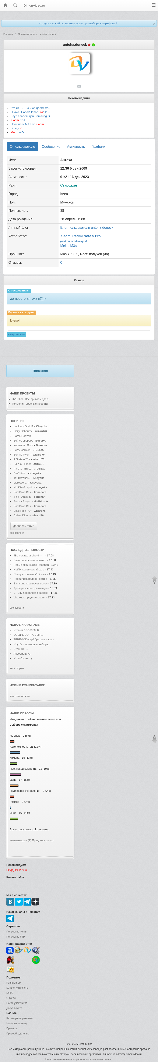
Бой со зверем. (23, 440)
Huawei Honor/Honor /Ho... (30, 112)
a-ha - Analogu (23, 496)
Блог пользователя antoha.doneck (86, 227)
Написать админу (16, 1023)
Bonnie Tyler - (22, 454)
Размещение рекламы (19, 1018)
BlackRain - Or (23, 510)
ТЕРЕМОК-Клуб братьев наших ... (35, 639)
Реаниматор (13, 982)
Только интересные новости (30, 403)
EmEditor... (20, 473)
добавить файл (23, 526)
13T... (19, 120)
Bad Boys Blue (23, 492)
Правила (11, 1028)
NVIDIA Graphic (23, 487)
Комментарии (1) (20, 840)
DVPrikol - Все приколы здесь (30, 399)
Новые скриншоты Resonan (31, 564)
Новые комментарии (27, 685)
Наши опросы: (22, 713)
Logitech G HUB (24, 426)
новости (36, 550)
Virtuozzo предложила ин (29, 597)
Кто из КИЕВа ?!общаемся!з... (30, 108)
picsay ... (19, 128)
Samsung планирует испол (31, 583)
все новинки (17, 532)
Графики (98, 146)
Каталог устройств (17, 987)
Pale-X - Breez (23, 468)
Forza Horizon (23, 436)
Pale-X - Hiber (22, 463)
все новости (17, 607)
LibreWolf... (21, 482)
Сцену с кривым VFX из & (30, 574)
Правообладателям (17, 1033)
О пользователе (22, 146)
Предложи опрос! (43, 840)
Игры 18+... (21, 649)
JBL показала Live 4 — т (29, 555)
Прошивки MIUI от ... (29, 124)
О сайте (11, 997)
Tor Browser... (22, 477)
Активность (76, 146)
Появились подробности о (30, 578)
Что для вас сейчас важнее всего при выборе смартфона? (78, 23)
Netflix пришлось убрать (29, 569)
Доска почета (14, 1008)
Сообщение (51, 146)
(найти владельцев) (73, 241)
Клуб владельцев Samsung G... (31, 116)
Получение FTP (15, 936)
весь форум (17, 668)
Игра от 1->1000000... (27, 630)
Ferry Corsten (22, 450)
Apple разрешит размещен (31, 588)
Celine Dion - (22, 515)
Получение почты (16, 931)
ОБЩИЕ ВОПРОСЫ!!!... (28, 634)
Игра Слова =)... (24, 658)
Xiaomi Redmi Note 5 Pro (80, 236)
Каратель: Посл (24, 445)
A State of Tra (22, 459)
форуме (33, 624)
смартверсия (16, 334)
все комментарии (20, 696)
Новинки (17, 421)
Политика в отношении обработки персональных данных (79, 1059)
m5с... (19, 132)
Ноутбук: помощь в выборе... (32, 644)
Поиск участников (16, 1003)
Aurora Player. (22, 501)
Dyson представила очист (30, 560)
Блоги (9, 992)
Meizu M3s (68, 246)
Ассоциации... (22, 653)
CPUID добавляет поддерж (31, 592)
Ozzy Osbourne (24, 431)
